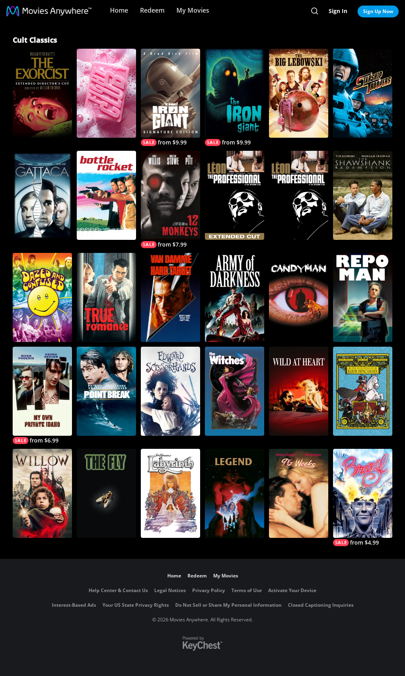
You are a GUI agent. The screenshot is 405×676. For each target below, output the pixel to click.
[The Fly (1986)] (106, 493)
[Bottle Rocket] (106, 195)
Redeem (152, 10)
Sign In (338, 11)
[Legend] (234, 493)
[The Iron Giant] (234, 97)
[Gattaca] (42, 195)
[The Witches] (234, 391)
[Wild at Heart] (298, 391)
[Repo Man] (362, 297)
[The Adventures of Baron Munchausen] (362, 391)
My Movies (192, 10)
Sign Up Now (378, 11)
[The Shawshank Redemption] (362, 195)
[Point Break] (106, 391)
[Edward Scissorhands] (170, 391)
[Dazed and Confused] (42, 297)
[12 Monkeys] (170, 199)
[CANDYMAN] (298, 297)
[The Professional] (298, 195)
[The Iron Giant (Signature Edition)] (170, 97)
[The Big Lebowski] (298, 93)
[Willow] (42, 493)
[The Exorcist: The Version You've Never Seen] (42, 93)
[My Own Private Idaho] (42, 395)
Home (119, 10)
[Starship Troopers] (362, 93)
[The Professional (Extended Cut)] (234, 195)
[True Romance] (106, 297)
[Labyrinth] (170, 493)
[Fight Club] (106, 93)
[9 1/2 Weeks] (298, 493)
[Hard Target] (170, 297)
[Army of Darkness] (234, 297)
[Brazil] (362, 497)
